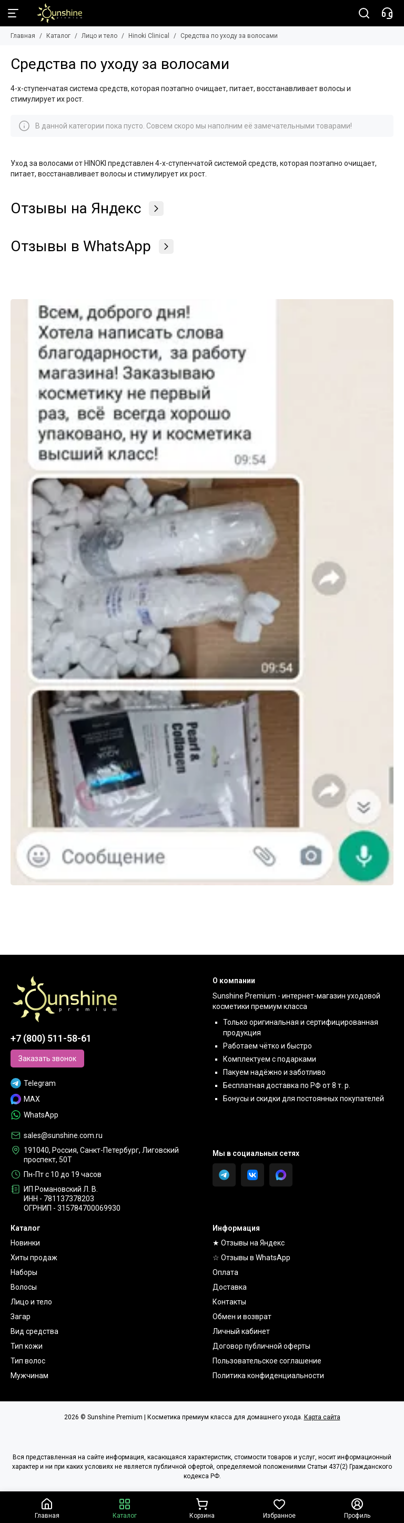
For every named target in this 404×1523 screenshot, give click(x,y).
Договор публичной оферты (261, 1346)
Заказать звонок (47, 1058)
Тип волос (28, 1361)
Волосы (24, 1287)
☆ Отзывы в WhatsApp (251, 1257)
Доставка (230, 1287)
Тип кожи (27, 1346)
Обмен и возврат (242, 1316)
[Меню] (13, 13)
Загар (21, 1316)
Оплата (225, 1272)
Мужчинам (29, 1375)
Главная (23, 35)
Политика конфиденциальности (268, 1375)
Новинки (25, 1243)
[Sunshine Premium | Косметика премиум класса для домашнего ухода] (54, 13)
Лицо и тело (99, 35)
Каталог (58, 35)
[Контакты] (387, 13)
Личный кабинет (241, 1331)
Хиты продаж (34, 1257)
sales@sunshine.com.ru (63, 1135)
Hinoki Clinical (148, 35)
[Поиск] (364, 13)
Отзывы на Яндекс (87, 208)
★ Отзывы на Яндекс (249, 1243)
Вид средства (34, 1331)
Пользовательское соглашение (267, 1361)
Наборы (24, 1272)
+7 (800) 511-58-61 (51, 1038)
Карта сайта (322, 1417)
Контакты (229, 1302)
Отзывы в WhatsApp (92, 246)
